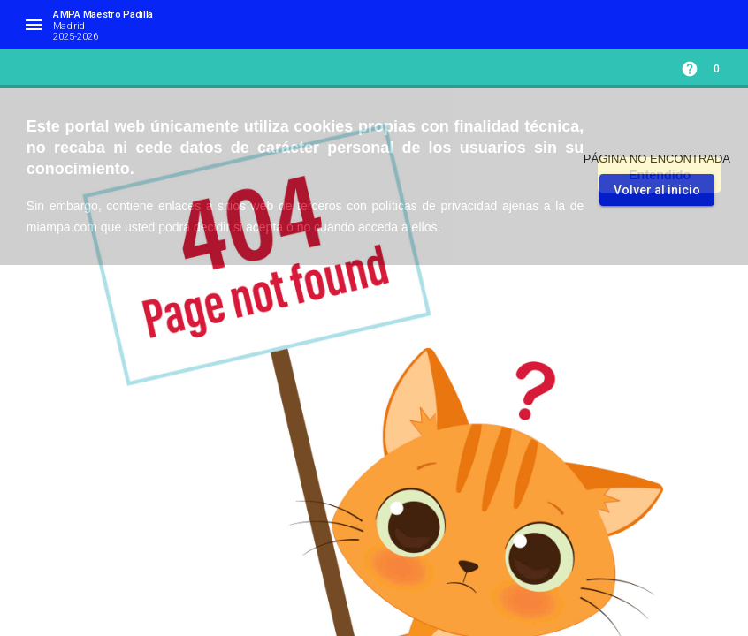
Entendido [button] (660, 175)
